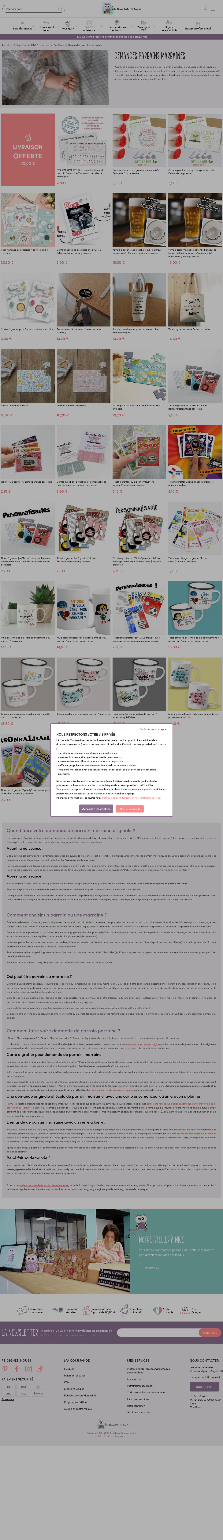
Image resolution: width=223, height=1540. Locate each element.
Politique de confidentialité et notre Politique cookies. (131, 797)
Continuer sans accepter (153, 729)
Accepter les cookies (96, 809)
